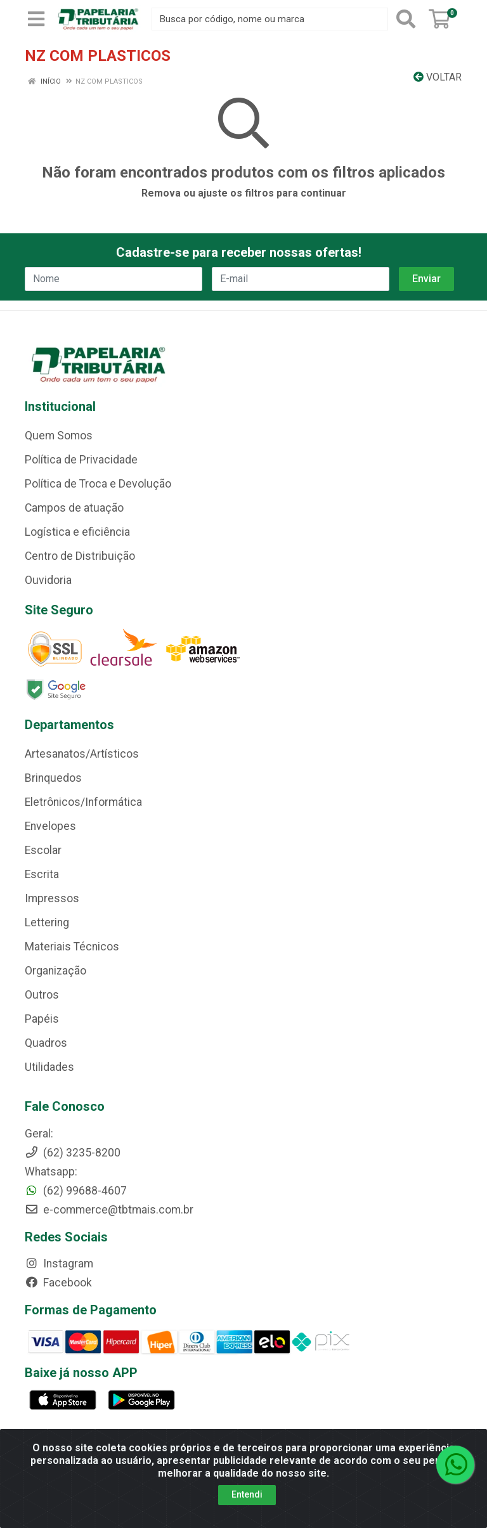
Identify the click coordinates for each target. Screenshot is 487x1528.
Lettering (47, 922)
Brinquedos (53, 778)
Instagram (59, 1263)
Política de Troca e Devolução (98, 483)
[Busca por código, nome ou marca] (270, 19)
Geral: (39, 1133)
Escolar (43, 850)
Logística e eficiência (77, 532)
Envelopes (50, 826)
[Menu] (36, 19)
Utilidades (49, 1067)
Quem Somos (59, 435)
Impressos (52, 898)
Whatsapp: (51, 1171)
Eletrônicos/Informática (83, 802)
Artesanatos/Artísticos (82, 754)
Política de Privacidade (81, 459)
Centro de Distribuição (80, 556)
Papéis (42, 1019)
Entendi (247, 1496)
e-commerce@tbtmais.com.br (109, 1209)
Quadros (46, 1043)
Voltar (437, 77)
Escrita (42, 874)
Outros (42, 994)
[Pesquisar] (405, 19)
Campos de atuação (74, 508)
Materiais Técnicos (72, 946)
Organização (55, 970)
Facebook (58, 1282)
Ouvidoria (48, 580)
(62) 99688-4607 (76, 1190)
